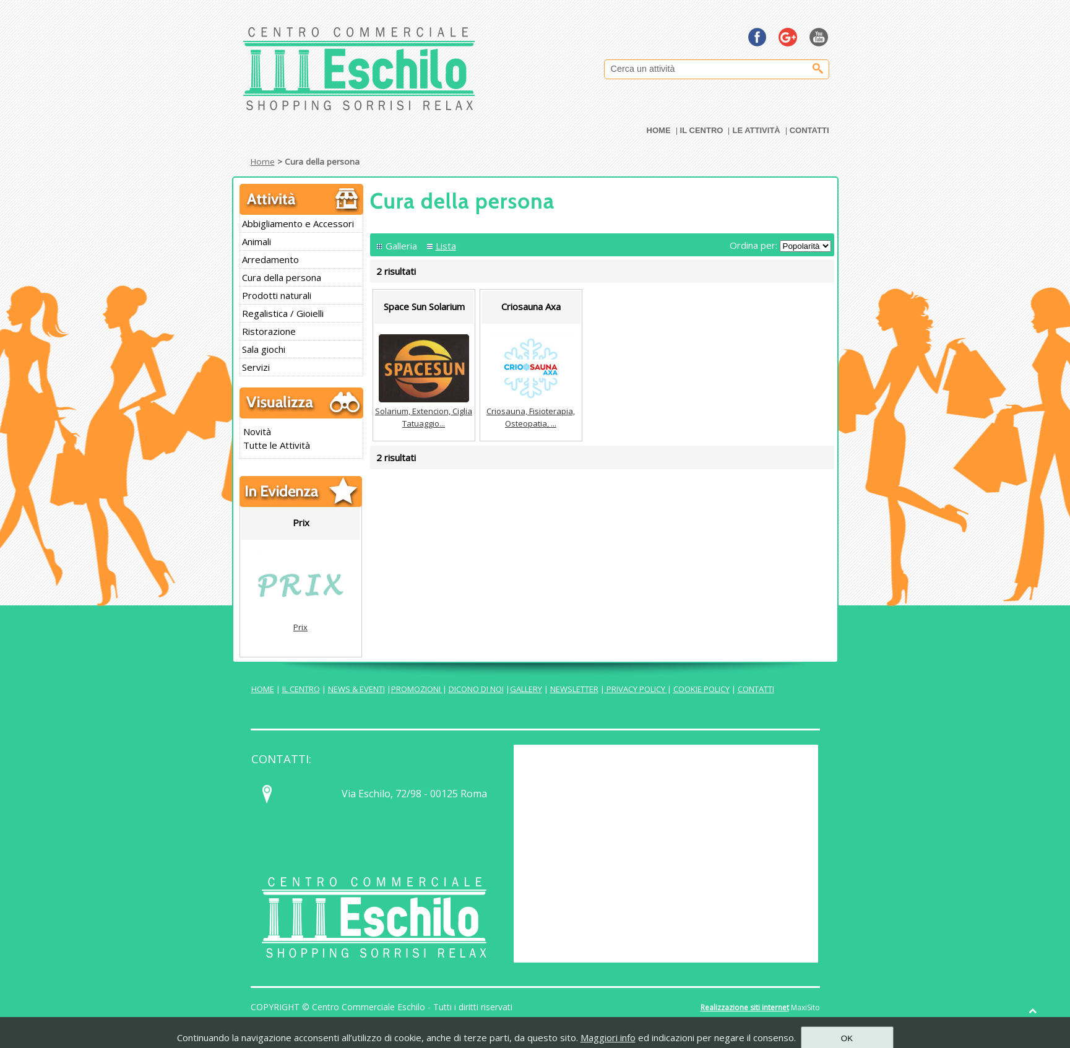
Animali (256, 241)
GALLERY (526, 689)
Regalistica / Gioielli (283, 313)
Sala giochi (263, 349)
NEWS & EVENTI (356, 689)
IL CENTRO (301, 689)
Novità (257, 431)
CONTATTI (756, 689)
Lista (446, 246)
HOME (262, 689)
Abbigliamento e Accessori (298, 223)
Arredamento (270, 259)
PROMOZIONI (416, 689)
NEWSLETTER (574, 689)
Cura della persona (281, 277)
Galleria (401, 246)
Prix (300, 627)
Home (263, 161)
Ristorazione (269, 331)
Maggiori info (608, 1037)
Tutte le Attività (276, 445)
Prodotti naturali (276, 295)
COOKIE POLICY (701, 689)
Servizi (256, 367)
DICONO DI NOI (476, 689)
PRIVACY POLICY (636, 689)
